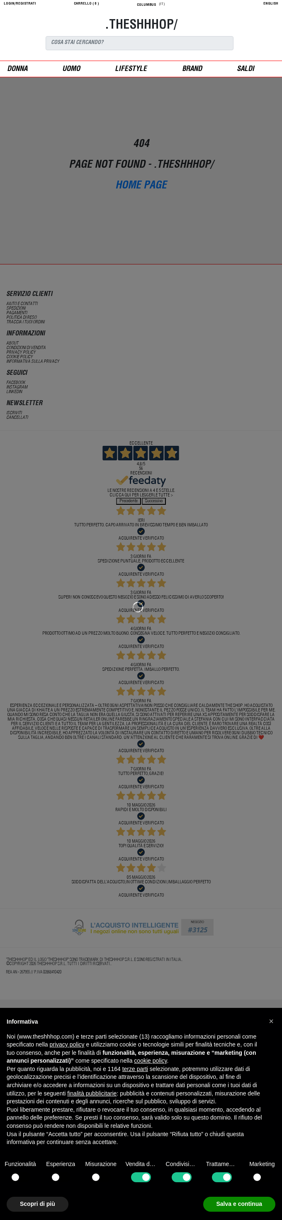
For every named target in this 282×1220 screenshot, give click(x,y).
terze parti (135, 1069)
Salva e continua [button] (239, 1203)
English (270, 4)
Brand (192, 69)
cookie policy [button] (150, 1060)
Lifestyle (131, 69)
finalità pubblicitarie (92, 1093)
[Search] (139, 43)
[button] (271, 1021)
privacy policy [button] (67, 1044)
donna (17, 69)
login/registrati (20, 4)
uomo (71, 69)
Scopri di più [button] (37, 1203)
